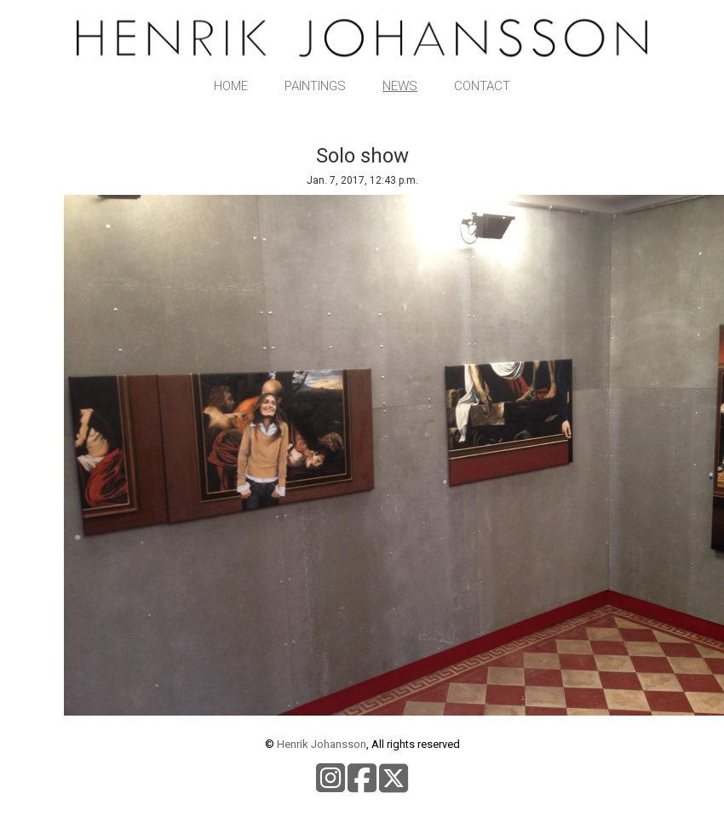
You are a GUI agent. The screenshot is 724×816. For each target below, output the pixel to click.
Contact (482, 86)
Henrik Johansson (321, 744)
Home (231, 86)
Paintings (315, 86)
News (399, 86)
